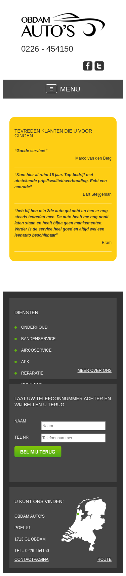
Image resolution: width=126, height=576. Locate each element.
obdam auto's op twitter (99, 66)
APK (25, 361)
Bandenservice (38, 338)
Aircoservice (36, 350)
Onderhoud (34, 327)
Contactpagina (31, 559)
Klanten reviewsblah (63, 25)
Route (104, 559)
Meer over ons (95, 370)
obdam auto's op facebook (88, 66)
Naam (20, 421)
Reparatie (32, 373)
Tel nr (21, 437)
